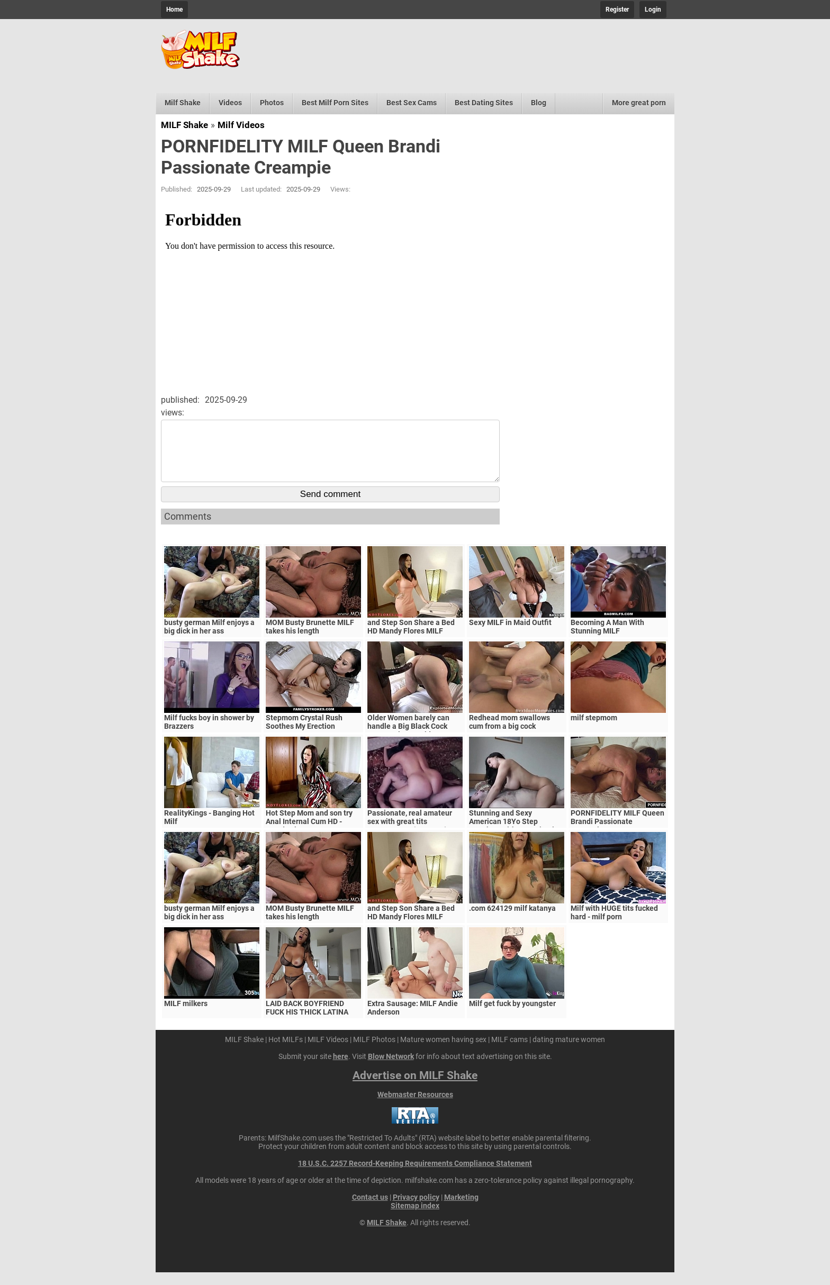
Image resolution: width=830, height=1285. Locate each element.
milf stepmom (594, 730)
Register (617, 9)
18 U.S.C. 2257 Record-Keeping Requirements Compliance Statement (415, 1176)
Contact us (370, 1210)
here (340, 1069)
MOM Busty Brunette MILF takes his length (310, 639)
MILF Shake (184, 125)
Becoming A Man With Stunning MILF (607, 639)
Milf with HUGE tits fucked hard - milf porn (614, 925)
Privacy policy (416, 1210)
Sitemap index (415, 1218)
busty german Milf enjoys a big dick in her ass (209, 639)
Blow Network (391, 1069)
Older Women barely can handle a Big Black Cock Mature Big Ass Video (408, 739)
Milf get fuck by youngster (512, 1016)
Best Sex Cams (411, 102)
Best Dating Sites (484, 102)
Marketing (461, 1210)
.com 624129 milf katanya (512, 921)
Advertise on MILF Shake (415, 1088)
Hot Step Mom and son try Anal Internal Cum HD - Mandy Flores (309, 834)
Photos (272, 102)
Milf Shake (183, 102)
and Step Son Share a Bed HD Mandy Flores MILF (411, 639)
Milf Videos (241, 125)
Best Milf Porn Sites (335, 102)
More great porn (639, 102)
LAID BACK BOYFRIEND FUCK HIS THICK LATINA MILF (307, 1024)
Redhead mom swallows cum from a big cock (509, 734)
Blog (538, 102)
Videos (230, 102)
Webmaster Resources (415, 1107)
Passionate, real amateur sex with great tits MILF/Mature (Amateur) (409, 834)
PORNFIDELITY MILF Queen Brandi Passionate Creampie (617, 834)
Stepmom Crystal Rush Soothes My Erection (304, 734)
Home (174, 9)
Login (653, 9)
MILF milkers (186, 1016)
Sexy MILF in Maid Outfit (510, 635)
